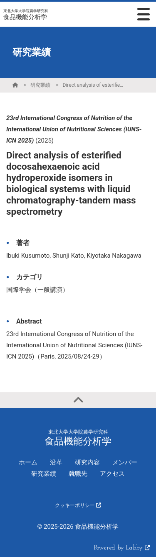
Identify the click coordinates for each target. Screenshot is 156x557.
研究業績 (40, 85)
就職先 (78, 473)
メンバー (124, 462)
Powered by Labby (122, 548)
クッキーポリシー (78, 505)
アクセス (112, 473)
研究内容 (87, 462)
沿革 (56, 462)
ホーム (28, 462)
